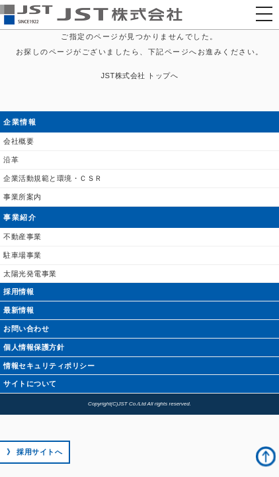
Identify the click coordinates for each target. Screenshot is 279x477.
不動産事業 (22, 236)
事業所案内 (22, 197)
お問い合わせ (26, 329)
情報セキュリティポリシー (49, 366)
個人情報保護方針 (33, 347)
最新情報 (18, 310)
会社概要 (18, 141)
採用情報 (18, 291)
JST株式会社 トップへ (140, 76)
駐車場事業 (22, 255)
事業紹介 (19, 217)
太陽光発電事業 (30, 274)
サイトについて (30, 384)
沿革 (11, 160)
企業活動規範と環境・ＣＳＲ (52, 178)
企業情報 (19, 122)
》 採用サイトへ (34, 452)
